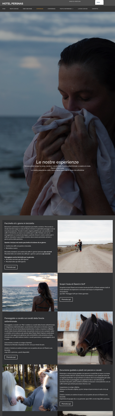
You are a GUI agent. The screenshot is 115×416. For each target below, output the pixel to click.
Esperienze (39, 8)
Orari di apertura (75, 1)
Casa (3, 8)
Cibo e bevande (27, 8)
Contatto (95, 8)
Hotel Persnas (12, 3)
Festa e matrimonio (66, 8)
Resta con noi (14, 8)
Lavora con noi (82, 8)
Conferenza (51, 8)
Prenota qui (11, 267)
